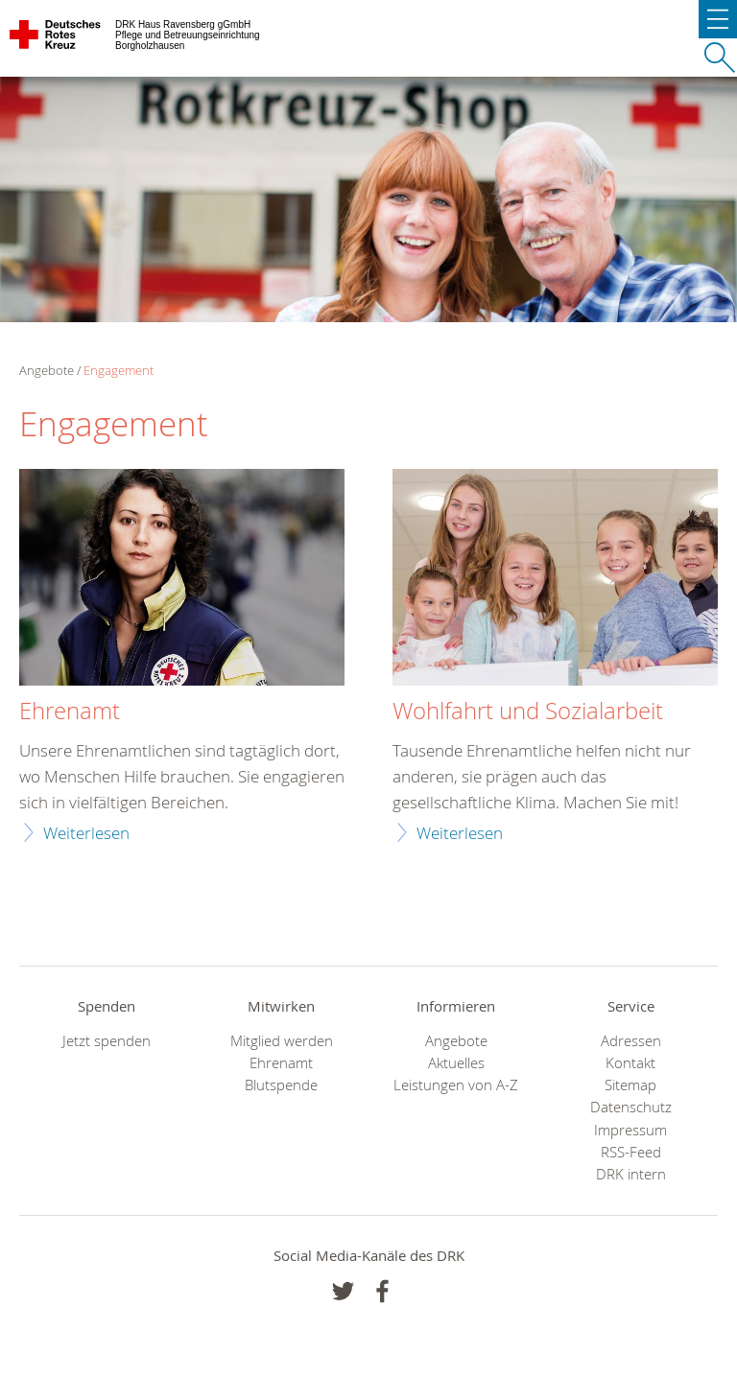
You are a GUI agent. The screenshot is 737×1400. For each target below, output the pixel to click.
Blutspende (281, 1085)
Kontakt (630, 1063)
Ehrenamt (69, 711)
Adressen (631, 1041)
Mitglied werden (281, 1041)
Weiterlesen (86, 833)
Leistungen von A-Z (455, 1085)
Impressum (630, 1130)
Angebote (456, 1041)
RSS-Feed (631, 1152)
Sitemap (630, 1085)
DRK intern (631, 1174)
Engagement (118, 370)
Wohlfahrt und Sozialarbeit (527, 711)
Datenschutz (631, 1107)
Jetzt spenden (106, 1041)
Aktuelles (456, 1063)
